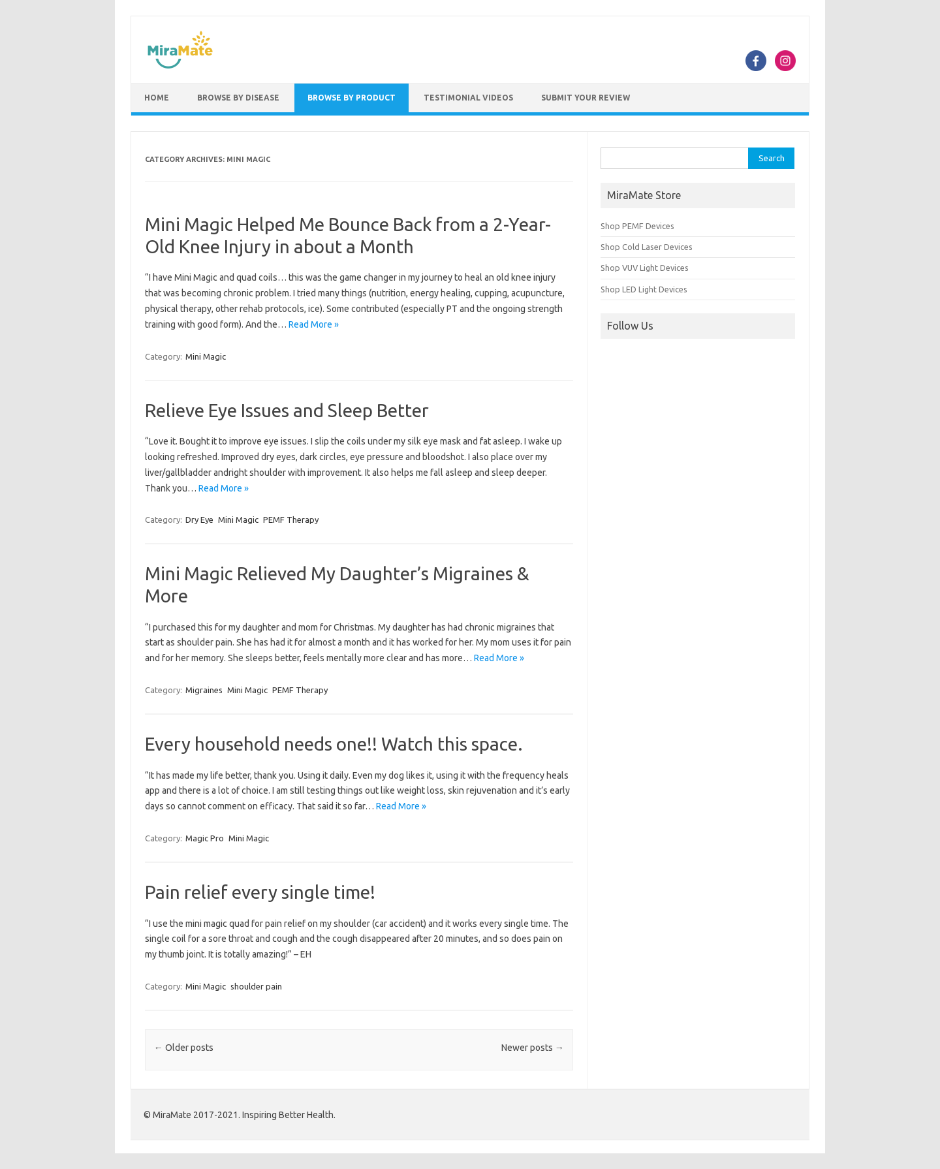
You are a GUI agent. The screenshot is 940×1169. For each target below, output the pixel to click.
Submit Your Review (585, 97)
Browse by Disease (238, 97)
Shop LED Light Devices (644, 289)
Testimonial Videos (468, 97)
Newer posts (532, 1047)
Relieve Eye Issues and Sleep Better (287, 410)
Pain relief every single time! (260, 892)
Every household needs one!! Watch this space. (334, 744)
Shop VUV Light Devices (645, 267)
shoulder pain (256, 986)
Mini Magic (205, 356)
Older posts (183, 1047)
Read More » (314, 324)
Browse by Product (351, 97)
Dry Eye (199, 519)
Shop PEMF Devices (637, 225)
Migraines (204, 689)
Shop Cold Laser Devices (647, 246)
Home (156, 97)
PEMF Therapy (291, 519)
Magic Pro (204, 838)
